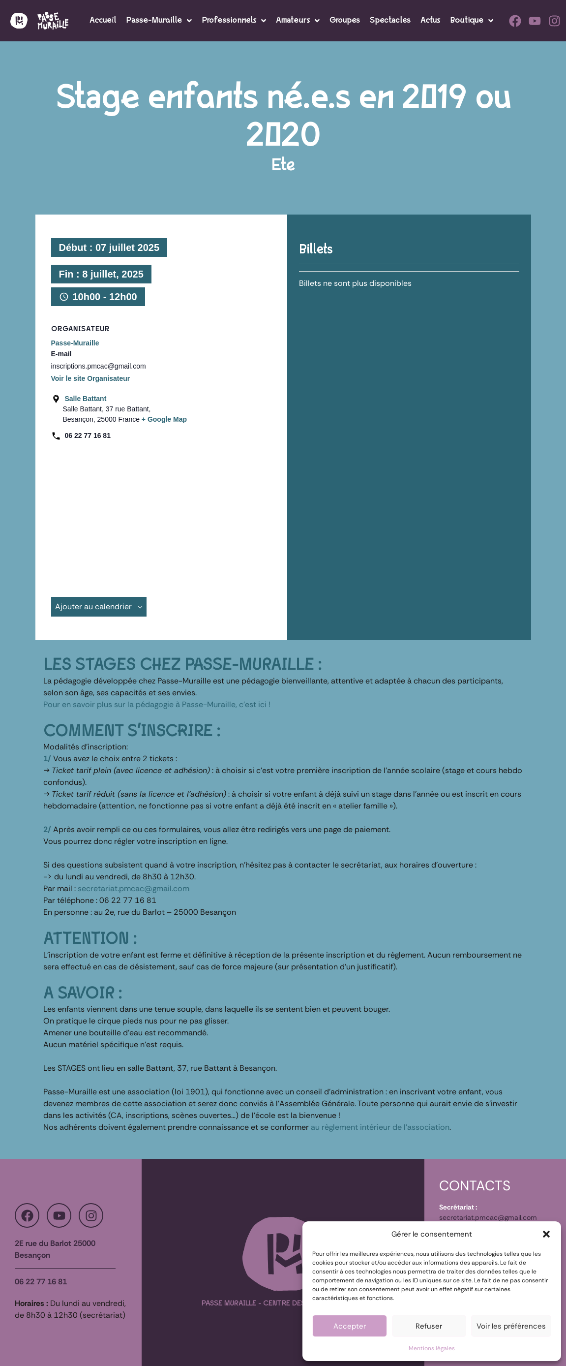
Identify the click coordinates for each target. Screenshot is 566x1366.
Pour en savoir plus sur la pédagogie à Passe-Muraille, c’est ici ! (156, 704)
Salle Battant (86, 399)
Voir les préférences (511, 1326)
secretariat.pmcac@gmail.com (133, 888)
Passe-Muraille (75, 343)
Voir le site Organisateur (90, 378)
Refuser (429, 1326)
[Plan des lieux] (157, 514)
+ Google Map (164, 419)
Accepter (349, 1326)
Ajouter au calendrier (99, 606)
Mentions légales (432, 1348)
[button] (546, 1234)
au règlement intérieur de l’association (380, 1127)
